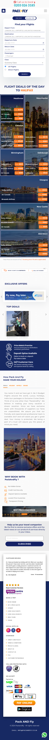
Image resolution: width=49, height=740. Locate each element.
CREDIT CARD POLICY (14, 640)
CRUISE (10, 620)
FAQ (9, 655)
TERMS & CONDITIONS (14, 643)
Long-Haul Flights (14, 611)
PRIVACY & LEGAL (13, 646)
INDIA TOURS (12, 617)
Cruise (25, 385)
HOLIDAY (12, 385)
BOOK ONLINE (12, 602)
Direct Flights (12, 70)
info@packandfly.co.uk (27, 730)
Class (7, 60)
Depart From (10, 28)
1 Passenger (24, 56)
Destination (9, 34)
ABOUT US (11, 649)
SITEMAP (10, 608)
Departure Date (11, 40)
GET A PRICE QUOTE (14, 605)
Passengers (9, 53)
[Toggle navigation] (45, 11)
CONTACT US (12, 652)
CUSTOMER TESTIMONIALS (16, 658)
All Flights (10, 66)
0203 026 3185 (24, 5)
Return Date (9, 46)
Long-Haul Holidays (15, 614)
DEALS (5, 385)
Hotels (18, 385)
